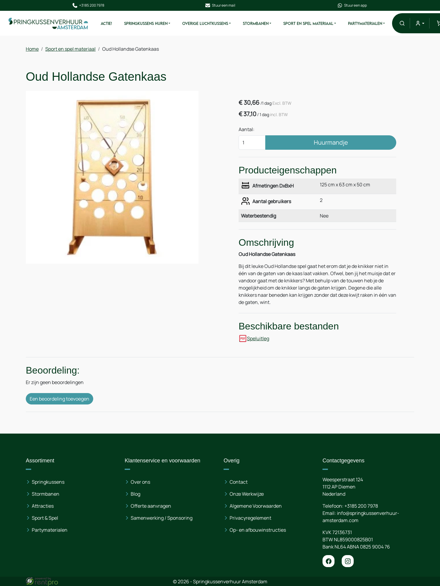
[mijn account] (419, 23)
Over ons (140, 482)
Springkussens (48, 482)
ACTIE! (106, 23)
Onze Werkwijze (247, 494)
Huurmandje (331, 142)
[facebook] (328, 561)
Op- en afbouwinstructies (258, 530)
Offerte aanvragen (151, 506)
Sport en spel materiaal (308, 23)
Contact (239, 482)
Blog (135, 494)
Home (32, 49)
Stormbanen (255, 23)
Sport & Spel (45, 518)
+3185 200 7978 (88, 5)
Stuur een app (352, 5)
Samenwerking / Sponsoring (161, 518)
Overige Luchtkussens (205, 23)
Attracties (43, 506)
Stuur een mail (220, 5)
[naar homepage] (48, 23)
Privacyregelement (250, 518)
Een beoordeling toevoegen (59, 398)
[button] (402, 23)
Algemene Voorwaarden (256, 506)
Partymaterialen (365, 23)
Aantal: (246, 129)
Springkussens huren (145, 23)
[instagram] (348, 561)
